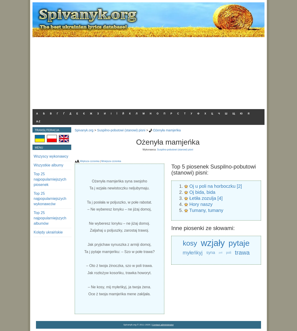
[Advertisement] (148, 71)
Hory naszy (201, 204)
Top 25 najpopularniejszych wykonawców (50, 198)
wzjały (213, 243)
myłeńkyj (193, 253)
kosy (190, 243)
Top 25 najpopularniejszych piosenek (50, 179)
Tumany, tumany (206, 210)
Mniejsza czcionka (111, 161)
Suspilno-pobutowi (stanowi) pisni (121, 130)
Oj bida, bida (202, 192)
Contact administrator (163, 324)
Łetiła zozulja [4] (206, 198)
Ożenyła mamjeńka (167, 130)
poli (221, 252)
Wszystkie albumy (48, 165)
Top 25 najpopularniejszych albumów (50, 218)
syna (210, 252)
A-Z (38, 121)
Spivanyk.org (84, 130)
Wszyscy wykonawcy (51, 156)
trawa (242, 252)
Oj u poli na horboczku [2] (215, 186)
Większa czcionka (89, 161)
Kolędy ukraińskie (48, 232)
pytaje (239, 243)
